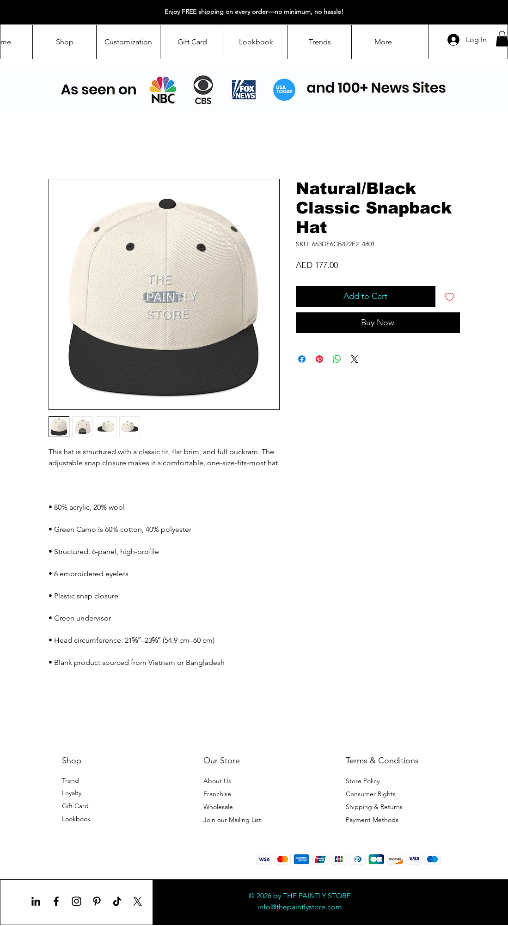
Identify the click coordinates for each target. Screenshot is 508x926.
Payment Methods (373, 820)
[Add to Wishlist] (449, 296)
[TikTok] (117, 901)
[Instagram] (76, 901)
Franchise (217, 794)
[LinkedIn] (36, 901)
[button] (232, 820)
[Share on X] (354, 359)
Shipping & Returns (374, 807)
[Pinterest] (97, 901)
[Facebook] (56, 901)
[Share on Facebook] (301, 359)
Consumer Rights (371, 794)
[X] (137, 901)
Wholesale (219, 807)
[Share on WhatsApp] (337, 359)
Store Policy (362, 781)
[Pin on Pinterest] (319, 359)
